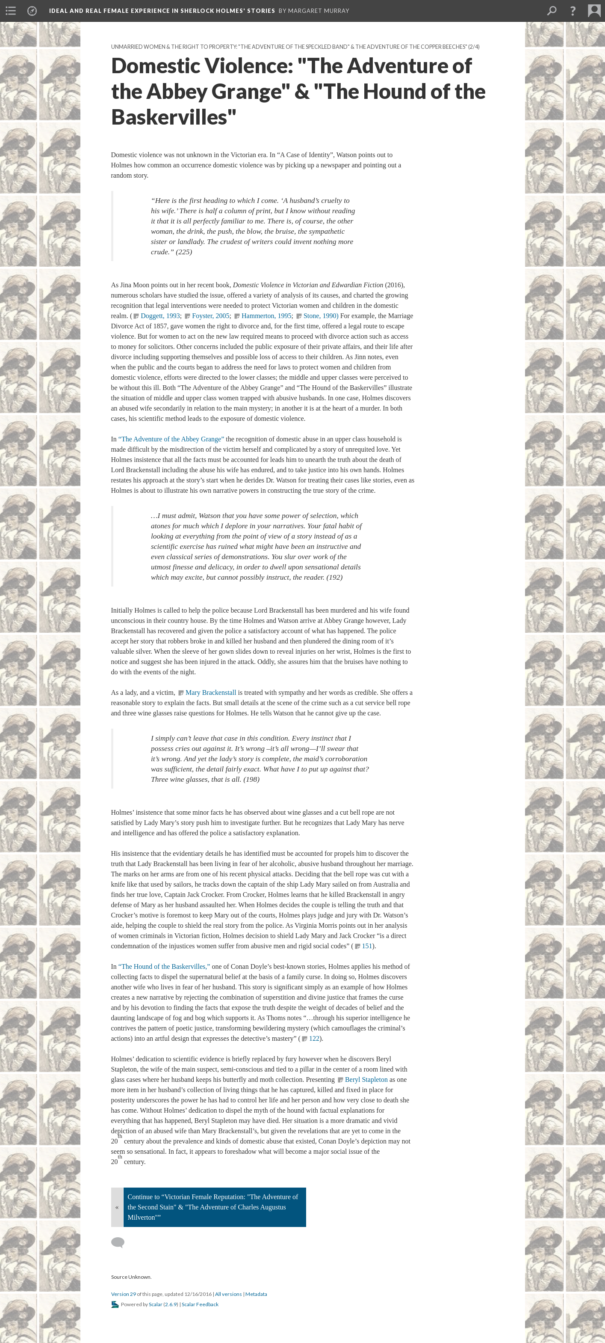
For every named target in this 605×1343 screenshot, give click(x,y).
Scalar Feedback (200, 1304)
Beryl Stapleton (366, 1079)
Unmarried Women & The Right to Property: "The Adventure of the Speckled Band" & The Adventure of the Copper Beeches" (289, 47)
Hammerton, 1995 (266, 315)
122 (314, 1038)
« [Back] (117, 1207)
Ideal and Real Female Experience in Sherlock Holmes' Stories (162, 10)
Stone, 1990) (321, 315)
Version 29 (123, 1294)
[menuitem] (10, 10)
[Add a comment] (121, 1242)
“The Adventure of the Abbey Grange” (171, 439)
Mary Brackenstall (211, 692)
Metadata (256, 1294)
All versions (228, 1294)
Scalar (155, 1304)
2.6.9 (171, 1304)
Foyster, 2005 (210, 315)
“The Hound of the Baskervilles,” (165, 966)
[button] (573, 10)
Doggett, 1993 (160, 315)
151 (367, 946)
